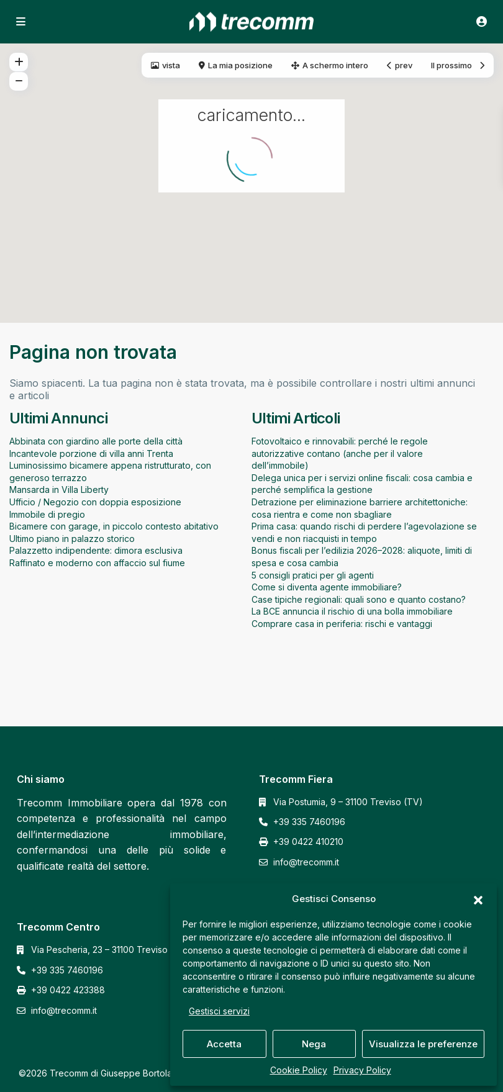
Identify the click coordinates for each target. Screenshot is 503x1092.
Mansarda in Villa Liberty (59, 489)
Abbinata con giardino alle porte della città (96, 441)
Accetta (224, 1044)
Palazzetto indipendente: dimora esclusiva (96, 550)
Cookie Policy (298, 1070)
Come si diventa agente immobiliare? (327, 587)
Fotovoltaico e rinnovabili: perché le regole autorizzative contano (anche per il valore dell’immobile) (340, 453)
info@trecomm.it (306, 862)
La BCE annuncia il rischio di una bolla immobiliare (352, 611)
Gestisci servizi (219, 1011)
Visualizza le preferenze (423, 1044)
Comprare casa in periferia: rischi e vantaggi (342, 623)
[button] (478, 899)
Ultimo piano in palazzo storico (72, 538)
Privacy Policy (362, 1070)
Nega (314, 1044)
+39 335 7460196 (309, 821)
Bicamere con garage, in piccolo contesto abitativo (114, 526)
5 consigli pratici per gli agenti (313, 575)
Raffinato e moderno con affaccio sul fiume (97, 562)
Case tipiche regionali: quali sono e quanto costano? (359, 599)
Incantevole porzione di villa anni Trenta (91, 453)
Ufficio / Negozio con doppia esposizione (95, 502)
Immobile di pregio (47, 514)
